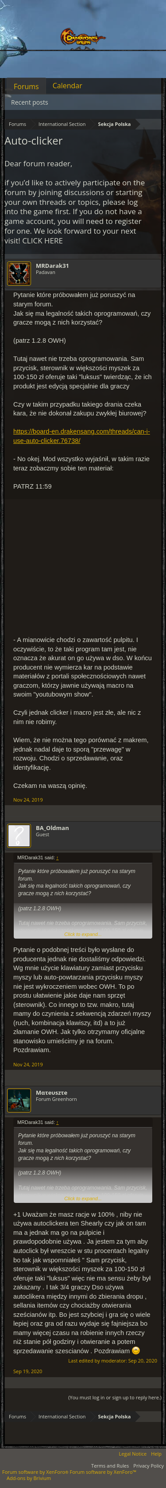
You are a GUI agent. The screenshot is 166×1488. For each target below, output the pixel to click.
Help (156, 1453)
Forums (26, 86)
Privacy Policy (148, 1465)
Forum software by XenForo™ (103, 1471)
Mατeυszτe (51, 1092)
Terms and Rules (110, 1465)
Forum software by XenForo (36, 1471)
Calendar (67, 85)
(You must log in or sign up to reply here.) (115, 1397)
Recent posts (29, 102)
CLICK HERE (42, 240)
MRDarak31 (52, 265)
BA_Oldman (52, 827)
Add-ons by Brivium (29, 1478)
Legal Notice (133, 1453)
